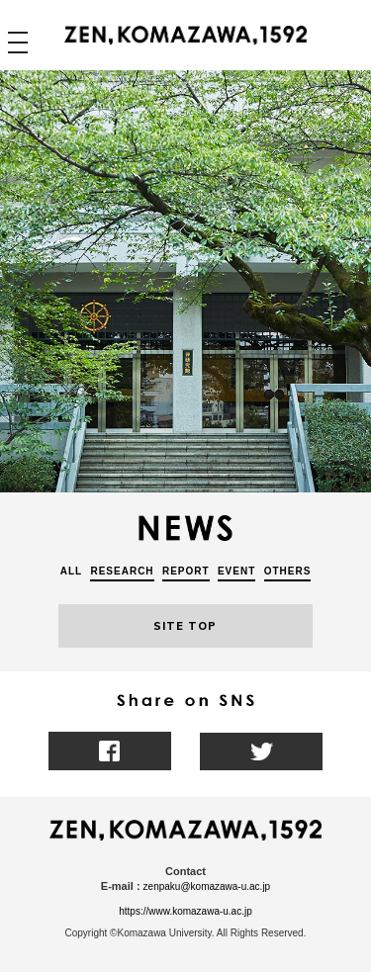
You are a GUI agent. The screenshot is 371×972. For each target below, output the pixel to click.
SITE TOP (185, 626)
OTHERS (288, 571)
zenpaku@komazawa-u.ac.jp (207, 886)
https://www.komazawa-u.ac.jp (185, 911)
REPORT (186, 571)
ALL (71, 571)
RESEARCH (121, 571)
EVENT (236, 571)
